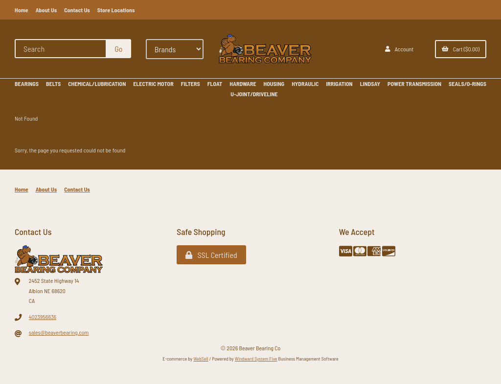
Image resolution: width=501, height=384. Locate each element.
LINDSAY (370, 83)
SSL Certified (211, 254)
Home (21, 9)
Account (399, 48)
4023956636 (42, 316)
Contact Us (77, 9)
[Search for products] (61, 48)
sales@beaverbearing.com (59, 332)
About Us (46, 9)
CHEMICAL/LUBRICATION (97, 83)
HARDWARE (242, 83)
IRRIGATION (339, 83)
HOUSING (274, 83)
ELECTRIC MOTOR (153, 83)
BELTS (53, 83)
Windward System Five (256, 359)
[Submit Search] (118, 48)
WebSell (200, 359)
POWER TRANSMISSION (414, 83)
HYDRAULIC (305, 83)
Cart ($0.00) (460, 48)
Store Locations (116, 9)
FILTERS (190, 83)
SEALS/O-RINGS (467, 83)
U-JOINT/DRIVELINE (253, 93)
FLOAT (215, 83)
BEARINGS (27, 83)
